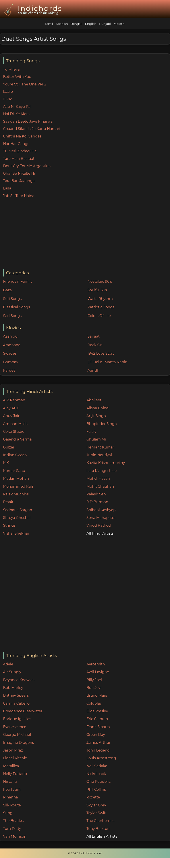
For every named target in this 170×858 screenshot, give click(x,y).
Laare (8, 91)
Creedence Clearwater (22, 711)
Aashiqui (11, 336)
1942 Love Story (100, 353)
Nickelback (96, 774)
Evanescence (14, 727)
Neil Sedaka (96, 766)
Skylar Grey (96, 805)
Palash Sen (96, 494)
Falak (91, 431)
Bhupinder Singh (101, 424)
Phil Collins (96, 789)
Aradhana (11, 345)
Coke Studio (13, 431)
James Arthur (98, 742)
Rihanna (10, 797)
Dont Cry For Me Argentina (27, 166)
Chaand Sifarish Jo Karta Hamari (31, 129)
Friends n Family (17, 281)
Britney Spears (16, 695)
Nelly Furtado (15, 774)
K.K (6, 463)
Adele (8, 664)
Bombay (10, 362)
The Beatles (13, 821)
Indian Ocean (15, 455)
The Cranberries (100, 821)
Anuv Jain (11, 416)
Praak (8, 502)
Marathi (119, 23)
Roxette (93, 797)
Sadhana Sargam (18, 510)
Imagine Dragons (18, 742)
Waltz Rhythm (100, 299)
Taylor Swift (96, 813)
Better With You (17, 77)
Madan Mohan (16, 478)
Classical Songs (16, 307)
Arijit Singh (96, 416)
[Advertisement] (86, 234)
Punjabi (105, 23)
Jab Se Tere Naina (18, 196)
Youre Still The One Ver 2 (24, 84)
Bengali (76, 23)
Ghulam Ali (96, 439)
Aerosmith (95, 664)
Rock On (95, 345)
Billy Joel (94, 680)
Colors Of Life (99, 316)
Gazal (8, 290)
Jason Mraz (13, 750)
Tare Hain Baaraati (19, 159)
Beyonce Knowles (18, 680)
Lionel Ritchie (15, 758)
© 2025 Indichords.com (85, 853)
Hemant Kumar (100, 447)
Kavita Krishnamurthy (105, 463)
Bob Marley (13, 688)
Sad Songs (12, 316)
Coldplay (94, 703)
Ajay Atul (11, 408)
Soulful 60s (97, 290)
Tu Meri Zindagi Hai (20, 151)
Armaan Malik (15, 424)
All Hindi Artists (100, 533)
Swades (10, 353)
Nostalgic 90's (99, 281)
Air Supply (12, 672)
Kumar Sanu (14, 471)
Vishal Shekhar (16, 533)
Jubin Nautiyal (99, 455)
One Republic (98, 781)
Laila (7, 188)
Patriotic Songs (100, 307)
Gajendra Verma (17, 439)
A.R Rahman (14, 400)
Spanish (62, 23)
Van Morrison (15, 836)
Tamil (49, 23)
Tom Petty (12, 829)
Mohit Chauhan (100, 486)
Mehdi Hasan (98, 478)
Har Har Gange (16, 144)
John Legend (98, 750)
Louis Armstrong (101, 758)
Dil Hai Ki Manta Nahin (107, 362)
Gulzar (8, 447)
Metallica (11, 766)
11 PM (7, 99)
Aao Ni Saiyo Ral (17, 106)
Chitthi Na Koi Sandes (22, 136)
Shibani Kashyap (101, 510)
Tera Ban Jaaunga (19, 181)
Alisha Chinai (97, 408)
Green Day (95, 734)
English (90, 23)
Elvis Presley (97, 711)
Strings (9, 525)
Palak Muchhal (16, 494)
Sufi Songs (12, 299)
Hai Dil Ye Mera (16, 114)
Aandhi (93, 370)
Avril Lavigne (97, 672)
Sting (7, 813)
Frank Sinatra (98, 727)
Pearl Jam (12, 789)
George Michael (17, 734)
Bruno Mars (96, 695)
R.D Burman (97, 502)
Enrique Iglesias (17, 719)
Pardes (9, 370)
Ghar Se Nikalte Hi (19, 173)
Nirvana (10, 781)
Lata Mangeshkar (101, 471)
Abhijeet (93, 400)
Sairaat (93, 336)
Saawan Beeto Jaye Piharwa (28, 121)
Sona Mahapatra (100, 518)
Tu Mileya (11, 69)
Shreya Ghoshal (17, 518)
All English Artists (101, 836)
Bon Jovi (93, 688)
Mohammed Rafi (18, 486)
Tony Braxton (98, 829)
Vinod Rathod (98, 525)
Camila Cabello (16, 703)
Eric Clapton (97, 719)
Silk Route (12, 805)
